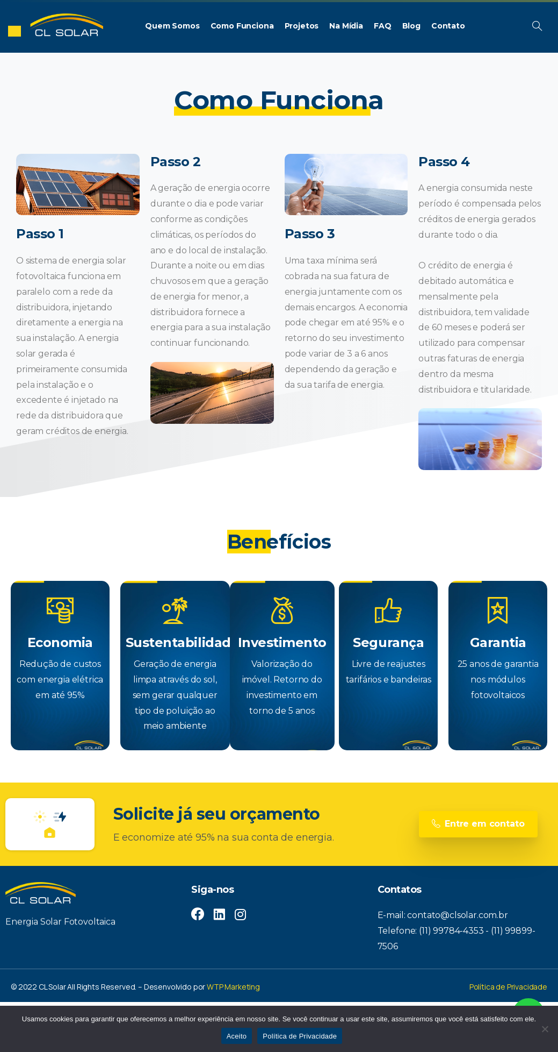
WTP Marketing (233, 987)
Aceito (237, 1036)
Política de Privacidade (508, 987)
